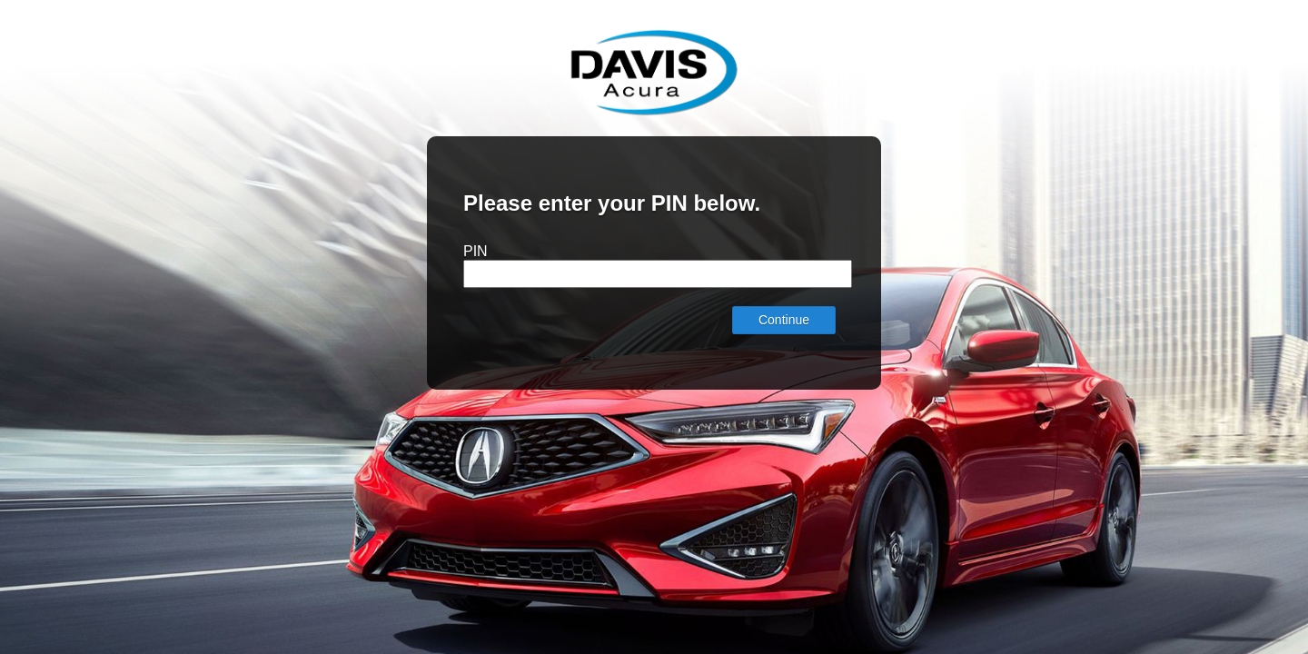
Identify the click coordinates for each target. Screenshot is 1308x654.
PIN (475, 251)
